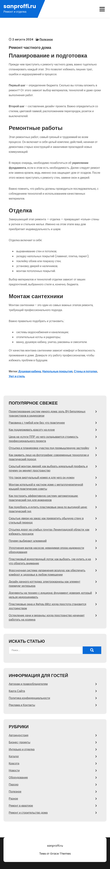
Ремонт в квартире (21, 806)
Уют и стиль (17, 376)
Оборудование (18, 777)
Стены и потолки (85, 371)
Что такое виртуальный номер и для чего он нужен (41, 478)
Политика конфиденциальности (29, 698)
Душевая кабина (29, 371)
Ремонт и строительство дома (28, 813)
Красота (14, 763)
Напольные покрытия (57, 371)
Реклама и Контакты (22, 705)
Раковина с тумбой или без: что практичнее (37, 423)
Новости (14, 770)
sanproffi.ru (20, 6)
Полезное (46, 39)
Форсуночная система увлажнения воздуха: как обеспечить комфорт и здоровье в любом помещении (47, 572)
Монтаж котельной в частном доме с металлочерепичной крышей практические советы (46, 487)
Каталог (14, 756)
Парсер (13, 785)
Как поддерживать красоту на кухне (32, 430)
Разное (13, 799)
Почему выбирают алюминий (28, 541)
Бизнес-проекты (19, 742)
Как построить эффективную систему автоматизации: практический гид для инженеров (43, 498)
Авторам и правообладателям (28, 684)
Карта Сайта (17, 691)
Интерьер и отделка (22, 749)
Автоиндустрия (18, 735)
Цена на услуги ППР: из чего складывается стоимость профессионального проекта (43, 439)
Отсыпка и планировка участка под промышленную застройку (49, 448)
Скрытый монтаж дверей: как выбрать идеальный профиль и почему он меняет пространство (48, 468)
